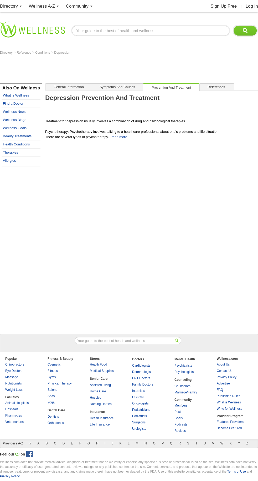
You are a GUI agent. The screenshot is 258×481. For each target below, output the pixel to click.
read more (119, 137)
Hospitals (11, 409)
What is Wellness (16, 95)
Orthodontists (57, 423)
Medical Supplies (102, 371)
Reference (24, 52)
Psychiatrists (183, 365)
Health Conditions (16, 144)
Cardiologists (141, 365)
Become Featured (229, 428)
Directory (9, 6)
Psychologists (184, 372)
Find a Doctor (13, 103)
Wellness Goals (15, 128)
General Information (69, 87)
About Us (223, 364)
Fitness (53, 371)
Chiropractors (14, 364)
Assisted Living (100, 385)
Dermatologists (142, 372)
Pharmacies (13, 415)
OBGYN (137, 397)
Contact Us (224, 371)
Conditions (43, 52)
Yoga (51, 402)
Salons (52, 390)
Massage (11, 377)
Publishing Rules (228, 396)
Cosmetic (54, 364)
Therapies (10, 152)
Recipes (180, 431)
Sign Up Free (223, 6)
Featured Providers (230, 422)
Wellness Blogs (14, 120)
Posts (178, 412)
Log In (252, 6)
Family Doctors (142, 384)
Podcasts (180, 424)
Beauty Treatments (17, 136)
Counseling (183, 380)
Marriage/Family (185, 392)
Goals (178, 418)
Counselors (182, 386)
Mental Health (184, 359)
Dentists (53, 416)
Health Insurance (102, 418)
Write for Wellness (229, 409)
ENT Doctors (141, 378)
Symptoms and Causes (117, 87)
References (216, 87)
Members (181, 405)
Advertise (223, 383)
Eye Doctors (13, 371)
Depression (62, 52)
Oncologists (140, 403)
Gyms (52, 377)
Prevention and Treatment (171, 87)
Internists (138, 391)
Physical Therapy (60, 383)
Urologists (139, 429)
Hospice (95, 397)
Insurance (97, 412)
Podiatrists (139, 416)
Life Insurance (100, 424)
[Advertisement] (95, 69)
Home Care (98, 391)
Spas (51, 396)
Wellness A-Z (42, 6)
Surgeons (139, 422)
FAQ (220, 390)
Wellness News (14, 112)
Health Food (98, 364)
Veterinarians (14, 422)
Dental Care (56, 410)
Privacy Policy (226, 377)
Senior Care (98, 379)
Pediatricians (141, 410)
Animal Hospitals (17, 403)
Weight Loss (14, 390)
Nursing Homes (101, 404)
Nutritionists (13, 383)
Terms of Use (236, 471)
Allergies (9, 161)
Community (77, 6)
